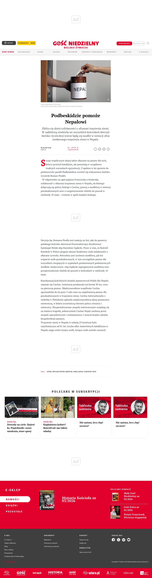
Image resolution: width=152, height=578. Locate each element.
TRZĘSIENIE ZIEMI (90, 372)
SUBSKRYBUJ (124, 43)
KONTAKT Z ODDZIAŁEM (92, 52)
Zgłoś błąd (9, 562)
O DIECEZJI (143, 52)
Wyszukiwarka (148, 43)
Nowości (11, 499)
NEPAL (75, 372)
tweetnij (104, 148)
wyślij (109, 148)
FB (100, 148)
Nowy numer (8, 52)
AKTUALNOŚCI (24, 52)
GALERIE (56, 52)
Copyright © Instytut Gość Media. (122, 562)
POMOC (80, 372)
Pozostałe (11, 511)
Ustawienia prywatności (51, 546)
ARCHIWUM (72, 52)
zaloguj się (138, 43)
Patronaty (112, 52)
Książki (11, 505)
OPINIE (40, 52)
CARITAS (49, 372)
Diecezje (128, 52)
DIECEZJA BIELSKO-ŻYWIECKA (62, 372)
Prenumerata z (26, 43)
